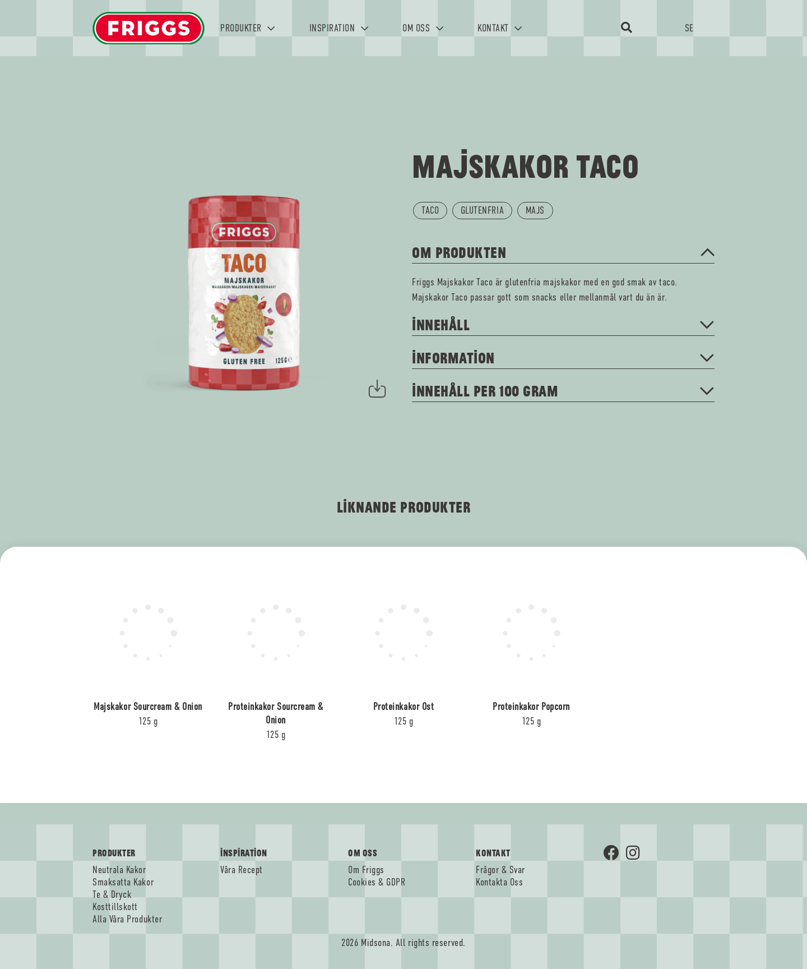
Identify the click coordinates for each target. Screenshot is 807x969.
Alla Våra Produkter (127, 919)
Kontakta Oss (499, 882)
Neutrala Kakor (119, 870)
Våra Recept (241, 870)
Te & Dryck (111, 894)
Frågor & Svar (500, 870)
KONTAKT (499, 28)
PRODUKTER (247, 28)
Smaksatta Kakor (123, 882)
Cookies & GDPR (377, 882)
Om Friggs (366, 870)
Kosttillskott (115, 907)
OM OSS (422, 28)
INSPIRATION (339, 28)
